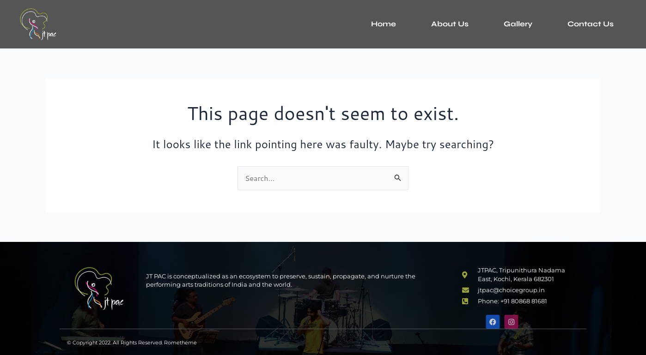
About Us (450, 23)
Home (383, 23)
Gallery (518, 23)
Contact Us (590, 23)
